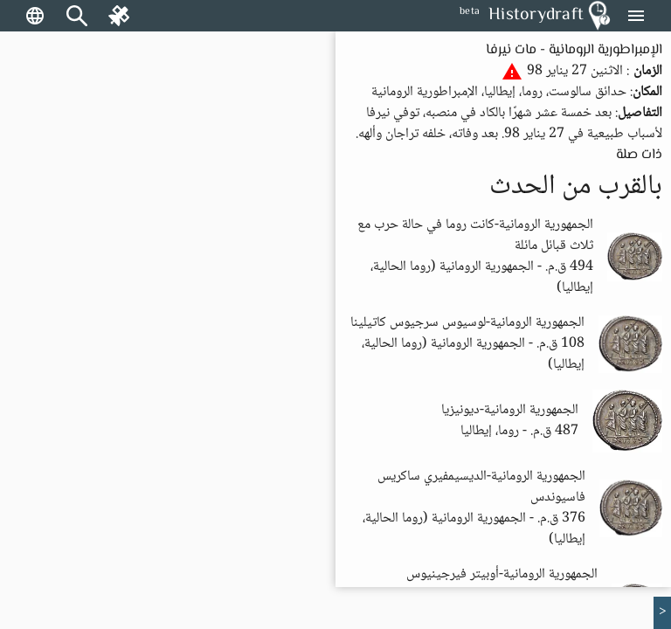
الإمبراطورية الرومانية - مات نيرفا (574, 50)
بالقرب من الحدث (575, 187)
